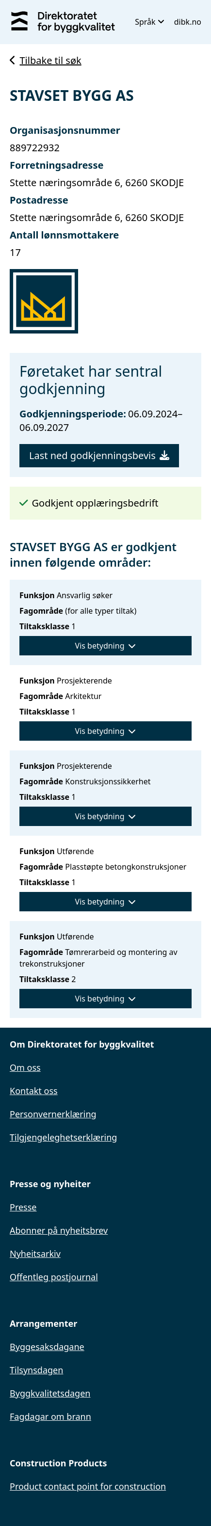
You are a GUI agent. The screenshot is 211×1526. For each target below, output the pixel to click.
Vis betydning (105, 645)
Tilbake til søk (45, 60)
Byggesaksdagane (47, 1346)
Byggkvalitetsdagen (50, 1393)
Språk (149, 21)
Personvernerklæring (53, 1114)
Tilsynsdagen (36, 1370)
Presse (23, 1207)
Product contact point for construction (88, 1486)
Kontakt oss (34, 1091)
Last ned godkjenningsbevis (99, 455)
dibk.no (187, 21)
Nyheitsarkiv (35, 1253)
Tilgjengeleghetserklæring (63, 1137)
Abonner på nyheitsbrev (59, 1230)
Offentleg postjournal (54, 1277)
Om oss (25, 1067)
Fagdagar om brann (50, 1416)
